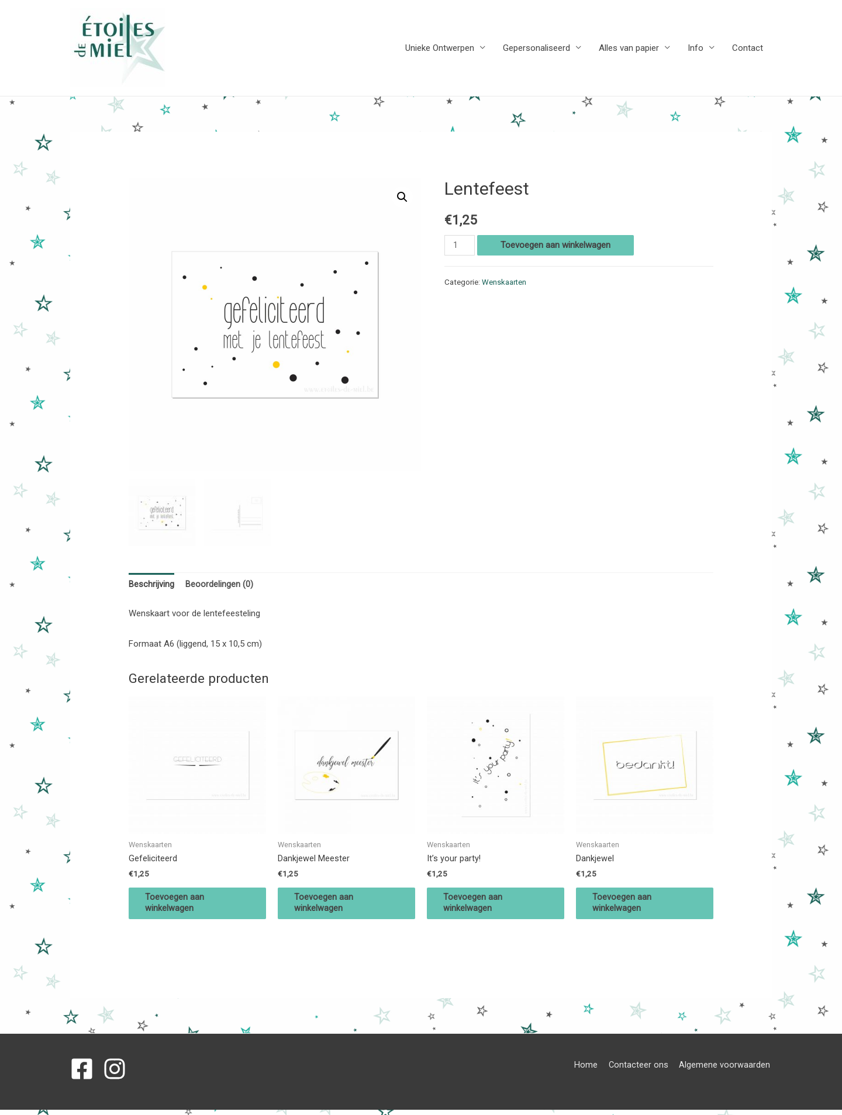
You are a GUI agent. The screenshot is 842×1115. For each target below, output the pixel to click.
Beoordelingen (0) (219, 585)
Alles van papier (629, 48)
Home (586, 1070)
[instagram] (118, 1074)
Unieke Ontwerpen (439, 48)
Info (695, 48)
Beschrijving (151, 585)
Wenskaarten (504, 282)
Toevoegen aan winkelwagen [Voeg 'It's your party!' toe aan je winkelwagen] (479, 907)
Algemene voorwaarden (726, 1070)
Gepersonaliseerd (536, 48)
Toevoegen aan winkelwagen (557, 245)
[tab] (151, 586)
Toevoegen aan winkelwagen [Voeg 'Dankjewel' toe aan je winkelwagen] (628, 907)
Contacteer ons (639, 1070)
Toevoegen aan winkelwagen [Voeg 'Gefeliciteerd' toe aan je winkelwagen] (181, 907)
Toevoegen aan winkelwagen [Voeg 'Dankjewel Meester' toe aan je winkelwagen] (330, 907)
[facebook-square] (85, 1074)
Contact (747, 48)
